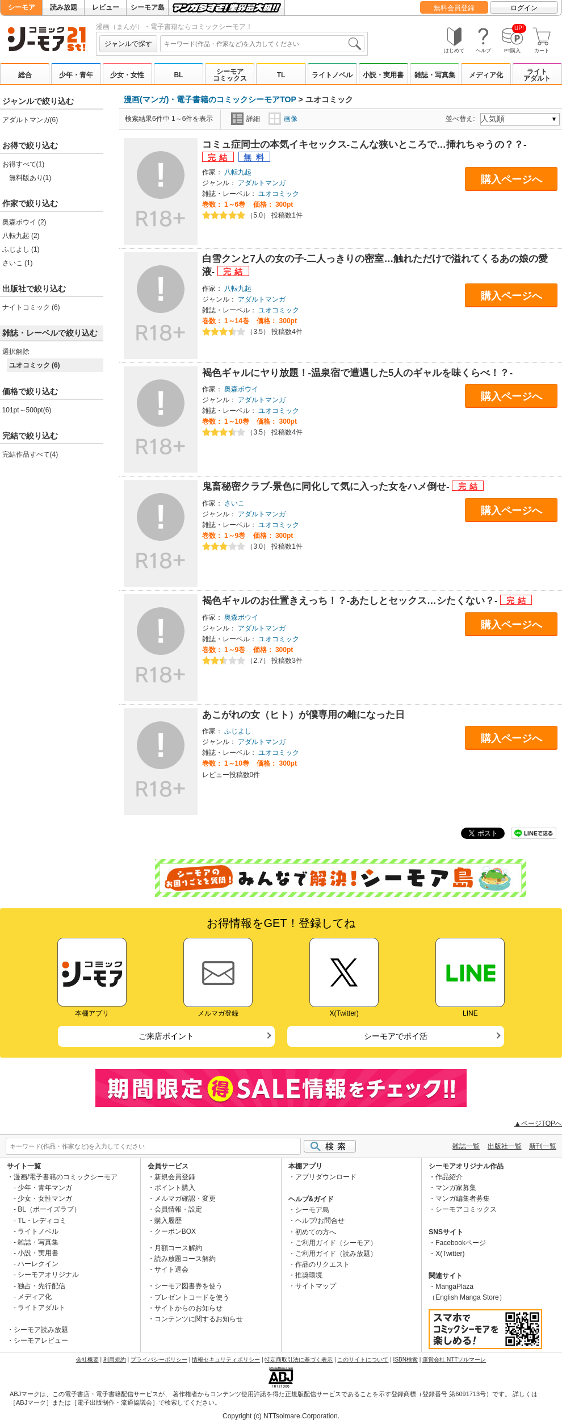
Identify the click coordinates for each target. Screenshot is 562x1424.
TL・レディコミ (42, 1221)
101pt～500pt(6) (27, 410)
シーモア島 (148, 7)
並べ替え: (462, 119)
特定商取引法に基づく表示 (299, 1359)
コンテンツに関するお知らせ (198, 1319)
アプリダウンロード (326, 1177)
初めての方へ (315, 1232)
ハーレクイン (38, 1264)
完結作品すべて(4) (30, 454)
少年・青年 (76, 75)
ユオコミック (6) (34, 365)
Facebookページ (460, 1243)
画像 (283, 119)
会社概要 (87, 1359)
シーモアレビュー (41, 1340)
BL (178, 75)
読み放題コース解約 (185, 1259)
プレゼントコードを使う (191, 1297)
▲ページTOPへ (538, 1123)
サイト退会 (171, 1269)
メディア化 (486, 75)
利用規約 (114, 1359)
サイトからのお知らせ (188, 1308)
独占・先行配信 (41, 1286)
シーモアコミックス (230, 75)
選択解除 (16, 352)
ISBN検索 (405, 1359)
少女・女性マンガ (45, 1198)
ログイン (524, 8)
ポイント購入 (174, 1188)
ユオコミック (278, 194)
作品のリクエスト (322, 1264)
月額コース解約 (178, 1248)
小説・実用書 (383, 75)
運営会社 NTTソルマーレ (454, 1359)
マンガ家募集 (455, 1188)
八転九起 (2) (21, 236)
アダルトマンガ (262, 183)
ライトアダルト (537, 75)
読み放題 (63, 7)
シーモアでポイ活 (395, 1036)
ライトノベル (332, 75)
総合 (25, 75)
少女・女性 (127, 75)
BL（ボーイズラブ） (49, 1209)
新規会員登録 (174, 1177)
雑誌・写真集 (434, 75)
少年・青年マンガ (45, 1188)
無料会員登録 (454, 8)
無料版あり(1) (30, 178)
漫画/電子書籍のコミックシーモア (66, 1177)
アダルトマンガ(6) (30, 120)
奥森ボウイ (241, 389)
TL (281, 75)
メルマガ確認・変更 (185, 1198)
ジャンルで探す (128, 44)
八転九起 (237, 172)
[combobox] (262, 43)
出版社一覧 (505, 1146)
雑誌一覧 (466, 1146)
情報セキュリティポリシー (226, 1359)
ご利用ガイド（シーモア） (336, 1243)
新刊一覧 (542, 1146)
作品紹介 (449, 1177)
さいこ (234, 503)
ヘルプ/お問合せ (320, 1221)
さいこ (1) (17, 263)
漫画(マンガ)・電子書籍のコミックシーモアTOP (210, 99)
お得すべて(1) (23, 164)
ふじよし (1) (21, 249)
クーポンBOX (175, 1231)
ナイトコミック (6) (31, 307)
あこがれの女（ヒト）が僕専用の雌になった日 (303, 714)
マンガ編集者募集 (462, 1198)
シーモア (21, 7)
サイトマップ (315, 1286)
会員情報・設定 (178, 1209)
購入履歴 (168, 1221)
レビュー (105, 7)
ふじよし (237, 731)
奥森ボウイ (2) (24, 222)
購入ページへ (511, 179)
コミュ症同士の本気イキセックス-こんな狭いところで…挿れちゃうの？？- (364, 144)
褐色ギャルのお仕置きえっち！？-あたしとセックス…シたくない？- (351, 600)
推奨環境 (308, 1275)
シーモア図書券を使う (188, 1286)
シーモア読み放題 (41, 1330)
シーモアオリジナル (48, 1275)
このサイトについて (362, 1359)
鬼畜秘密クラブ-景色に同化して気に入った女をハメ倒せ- (327, 486)
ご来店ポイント (166, 1036)
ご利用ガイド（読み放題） (336, 1254)
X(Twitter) (449, 1254)
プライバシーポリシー (159, 1359)
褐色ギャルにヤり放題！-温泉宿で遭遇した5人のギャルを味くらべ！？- (357, 373)
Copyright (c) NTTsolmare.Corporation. (281, 1416)
